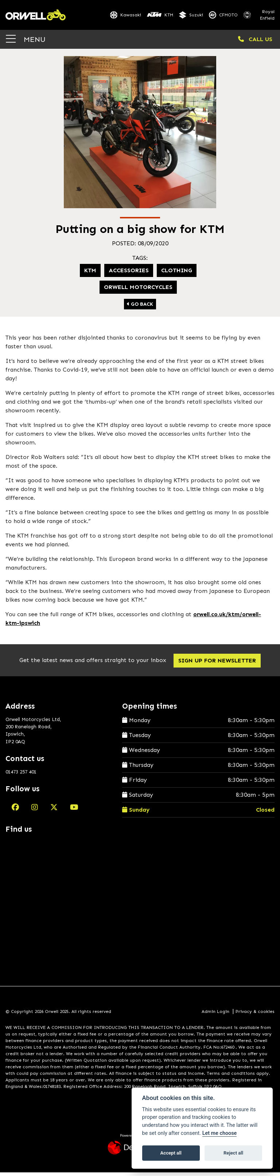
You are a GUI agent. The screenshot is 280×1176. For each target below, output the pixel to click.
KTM (90, 273)
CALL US (255, 42)
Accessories (129, 273)
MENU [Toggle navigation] (26, 42)
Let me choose (219, 1133)
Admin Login (215, 1015)
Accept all (171, 1153)
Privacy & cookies (255, 1015)
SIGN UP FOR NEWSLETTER (219, 664)
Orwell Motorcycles (138, 290)
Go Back (140, 308)
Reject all (233, 1153)
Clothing (176, 273)
